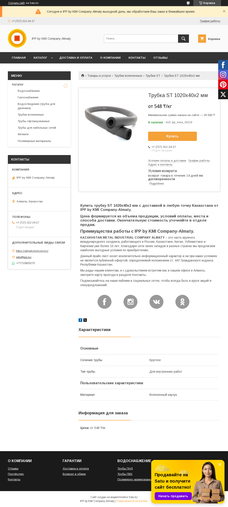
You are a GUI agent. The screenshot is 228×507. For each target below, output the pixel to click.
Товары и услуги (99, 75)
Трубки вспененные (128, 75)
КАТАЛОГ (40, 57)
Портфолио (16, 474)
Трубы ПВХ (124, 474)
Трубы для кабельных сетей (37, 127)
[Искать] (183, 38)
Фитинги (23, 134)
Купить (172, 136)
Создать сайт (16, 3)
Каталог (18, 84)
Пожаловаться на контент (132, 501)
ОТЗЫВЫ (160, 57)
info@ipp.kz (23, 257)
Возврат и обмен (74, 474)
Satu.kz (133, 497)
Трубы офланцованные (34, 121)
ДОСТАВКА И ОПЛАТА (75, 57)
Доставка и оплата (76, 468)
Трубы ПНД (125, 468)
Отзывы (13, 468)
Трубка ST (152, 75)
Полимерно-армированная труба (140, 479)
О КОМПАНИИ (110, 57)
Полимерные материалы (34, 141)
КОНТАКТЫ (137, 57)
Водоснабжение (29, 90)
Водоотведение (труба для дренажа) (36, 105)
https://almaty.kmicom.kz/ (32, 251)
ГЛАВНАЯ (19, 57)
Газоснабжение (28, 97)
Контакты (14, 479)
